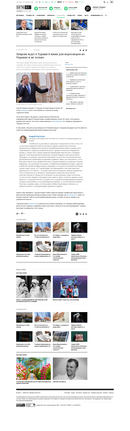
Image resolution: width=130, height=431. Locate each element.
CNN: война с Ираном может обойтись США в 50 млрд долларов (74, 104)
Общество (71, 15)
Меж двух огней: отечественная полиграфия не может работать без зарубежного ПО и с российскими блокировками (78, 38)
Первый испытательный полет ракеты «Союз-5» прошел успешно (75, 81)
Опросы (111, 393)
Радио (73, 393)
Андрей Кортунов (37, 136)
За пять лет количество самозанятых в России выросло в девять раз (60, 34)
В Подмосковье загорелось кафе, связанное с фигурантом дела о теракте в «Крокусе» (76, 96)
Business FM (69, 64)
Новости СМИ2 (21, 269)
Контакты (79, 393)
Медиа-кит (86, 393)
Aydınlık (32, 204)
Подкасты (30, 15)
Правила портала (96, 393)
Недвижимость (97, 15)
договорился (72, 195)
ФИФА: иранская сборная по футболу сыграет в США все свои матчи (76, 75)
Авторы (105, 393)
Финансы (51, 15)
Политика (61, 15)
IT (106, 15)
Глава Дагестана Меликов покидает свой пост (24, 34)
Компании (41, 15)
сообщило (24, 110)
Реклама (67, 393)
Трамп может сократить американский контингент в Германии (75, 88)
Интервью (20, 15)
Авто (86, 15)
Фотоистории (21, 273)
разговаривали (57, 121)
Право (79, 15)
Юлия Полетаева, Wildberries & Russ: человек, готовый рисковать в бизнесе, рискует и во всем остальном (41, 37)
